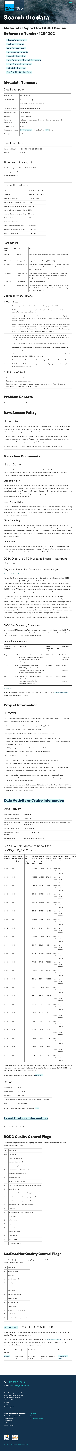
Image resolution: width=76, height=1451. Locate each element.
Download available (26, 130)
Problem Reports (15, 44)
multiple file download (54, 1339)
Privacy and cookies (36, 1418)
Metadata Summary (17, 40)
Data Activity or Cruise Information (24, 60)
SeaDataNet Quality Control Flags (34, 1254)
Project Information (17, 56)
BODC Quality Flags (17, 68)
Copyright (33, 1413)
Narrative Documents (18, 52)
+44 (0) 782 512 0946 (16, 1382)
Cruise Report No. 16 (62, 692)
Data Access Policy (16, 48)
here (37, 1108)
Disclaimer (33, 1416)
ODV (46, 130)
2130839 (7, 1356)
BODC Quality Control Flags (29, 1137)
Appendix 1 (39, 1075)
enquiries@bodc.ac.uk (19, 1386)
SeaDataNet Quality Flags (20, 72)
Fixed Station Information (20, 64)
